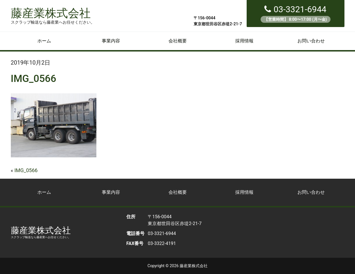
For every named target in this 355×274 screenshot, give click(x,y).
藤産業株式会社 (53, 15)
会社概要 (178, 41)
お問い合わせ (311, 41)
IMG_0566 (25, 170)
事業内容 (111, 41)
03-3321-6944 (295, 13)
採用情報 (244, 41)
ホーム (44, 41)
